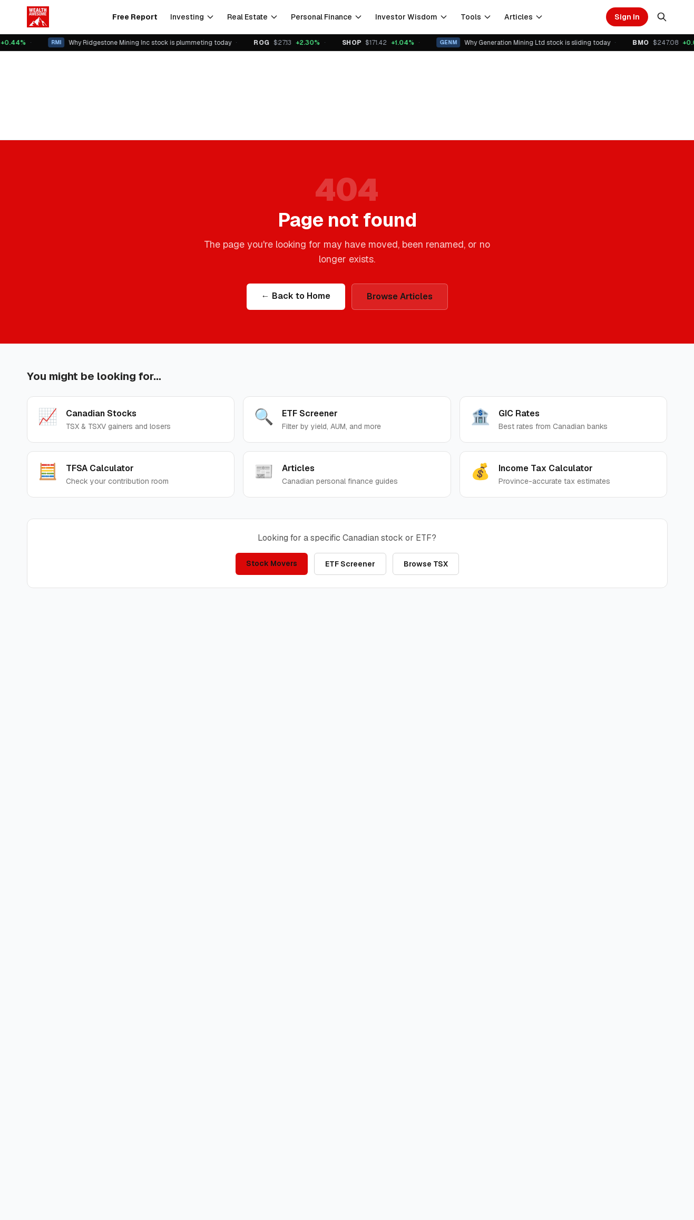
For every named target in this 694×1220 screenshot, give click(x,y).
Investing (192, 17)
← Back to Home (295, 295)
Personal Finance (327, 17)
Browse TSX (426, 564)
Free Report (135, 17)
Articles (523, 17)
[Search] (662, 17)
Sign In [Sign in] (627, 17)
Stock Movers (271, 563)
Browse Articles (400, 296)
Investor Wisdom (411, 17)
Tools (476, 17)
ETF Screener (350, 564)
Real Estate (252, 17)
